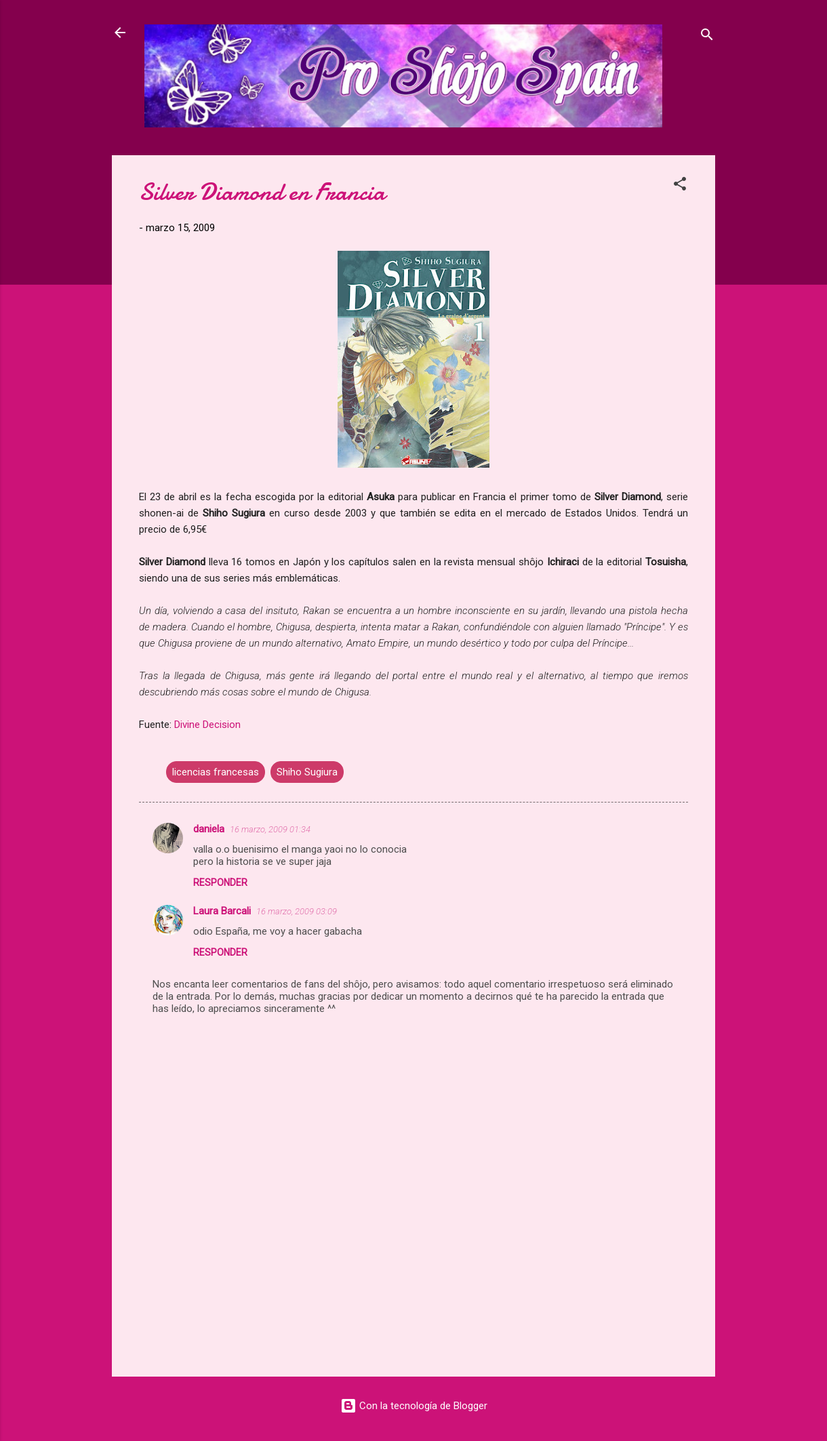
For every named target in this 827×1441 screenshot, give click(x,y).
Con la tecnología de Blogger (413, 1406)
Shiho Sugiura (307, 772)
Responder (220, 882)
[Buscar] (707, 37)
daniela (208, 829)
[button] (680, 186)
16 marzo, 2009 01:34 (270, 829)
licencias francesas (215, 772)
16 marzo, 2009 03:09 (296, 911)
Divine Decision (207, 724)
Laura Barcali (222, 911)
